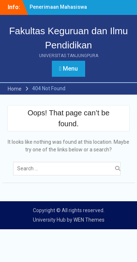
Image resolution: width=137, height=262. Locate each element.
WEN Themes (88, 220)
